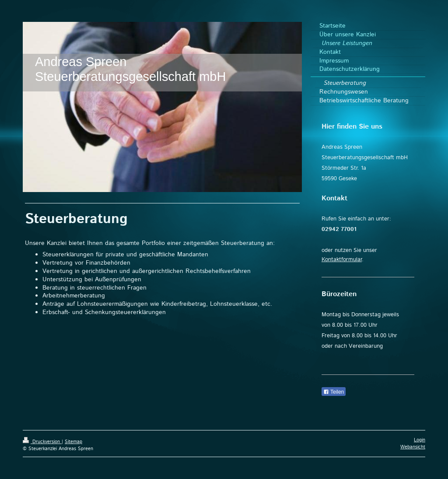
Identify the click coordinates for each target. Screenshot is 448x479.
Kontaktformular (342, 259)
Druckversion (42, 441)
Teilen (333, 392)
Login (419, 440)
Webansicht (412, 447)
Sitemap (73, 441)
